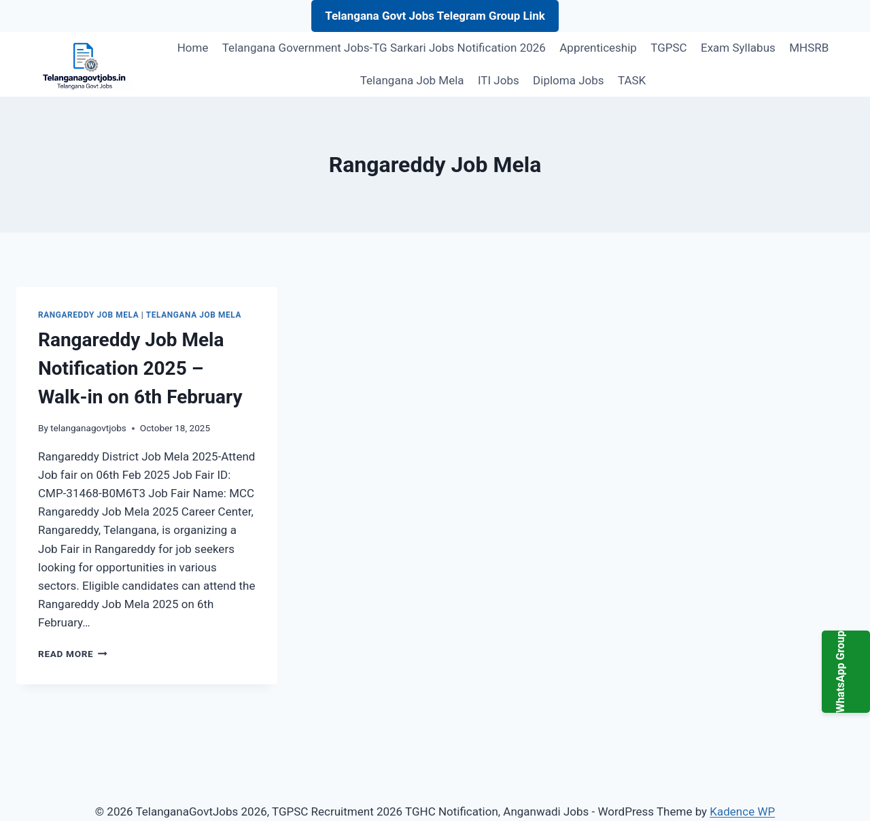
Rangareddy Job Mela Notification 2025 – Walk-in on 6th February (140, 368)
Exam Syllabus (738, 47)
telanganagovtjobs (88, 427)
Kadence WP (742, 811)
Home (193, 47)
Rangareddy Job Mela (88, 315)
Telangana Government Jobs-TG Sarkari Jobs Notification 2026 (384, 47)
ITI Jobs (498, 80)
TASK (632, 80)
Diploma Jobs (568, 80)
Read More (72, 653)
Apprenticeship (598, 47)
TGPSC (668, 47)
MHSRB (809, 47)
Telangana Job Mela (412, 80)
